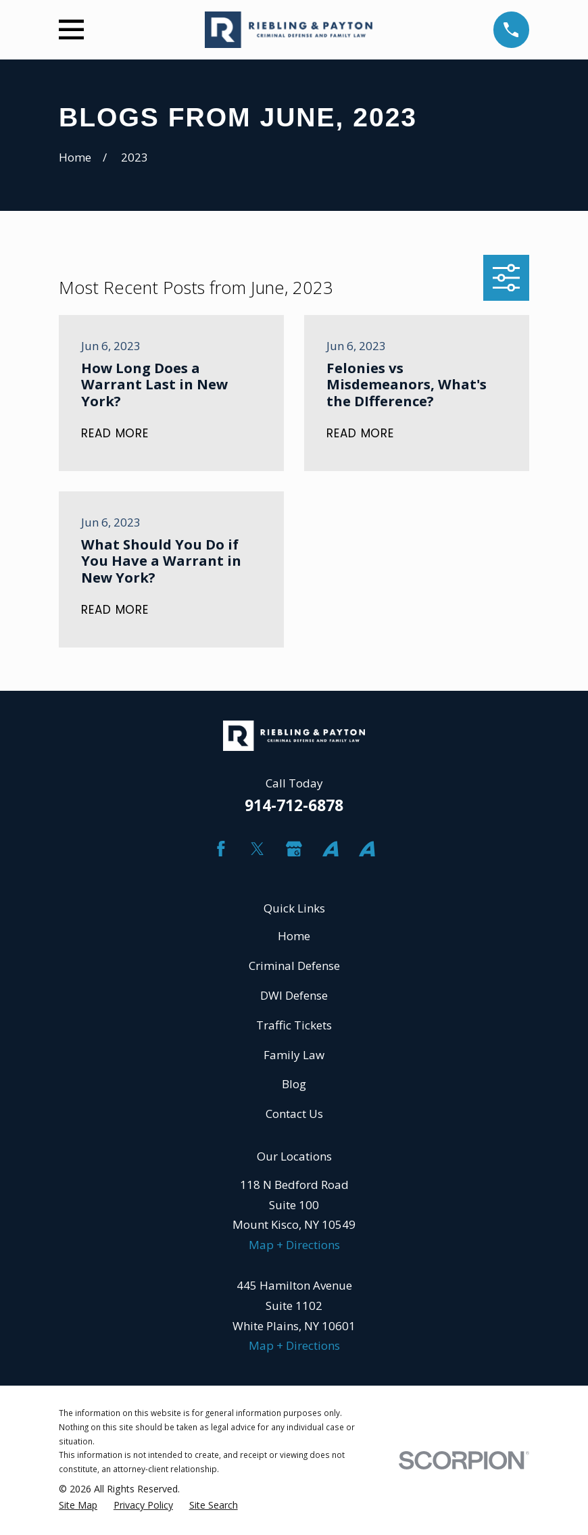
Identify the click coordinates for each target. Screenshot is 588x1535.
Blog (294, 1084)
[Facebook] (221, 849)
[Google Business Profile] (294, 849)
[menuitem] (78, 1505)
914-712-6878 (294, 805)
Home (294, 936)
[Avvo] (330, 849)
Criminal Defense (294, 965)
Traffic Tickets (294, 1025)
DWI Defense (294, 995)
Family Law (294, 1055)
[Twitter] (257, 849)
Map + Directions (294, 1244)
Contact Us (294, 1113)
